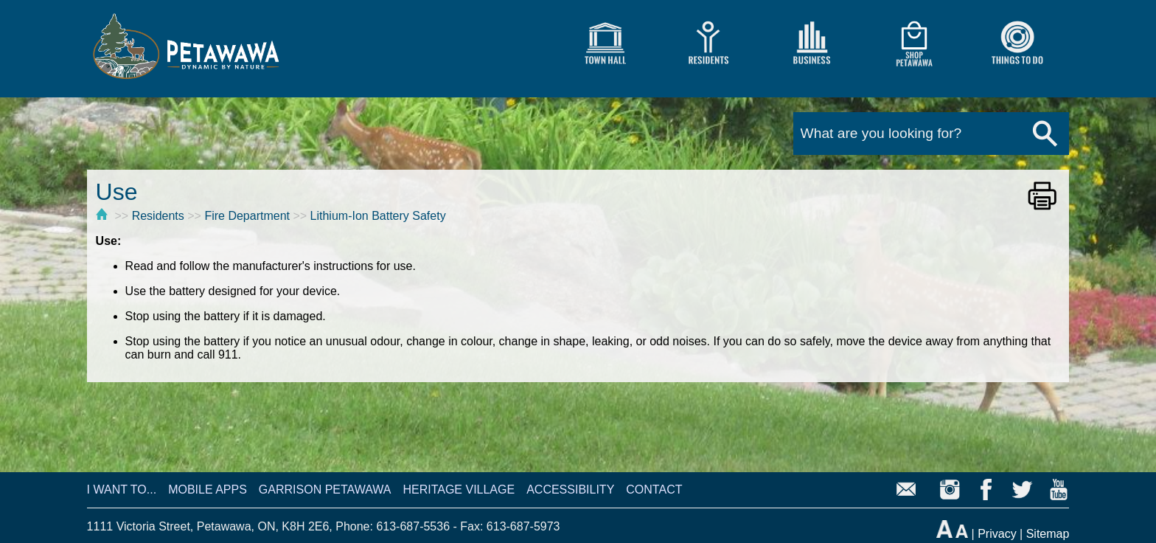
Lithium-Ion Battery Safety (378, 216)
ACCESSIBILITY (570, 489)
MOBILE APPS (207, 489)
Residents (158, 216)
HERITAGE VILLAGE (459, 489)
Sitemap (1048, 534)
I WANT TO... (122, 489)
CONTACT (654, 489)
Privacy (997, 534)
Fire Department (247, 216)
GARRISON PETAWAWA (325, 489)
